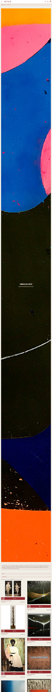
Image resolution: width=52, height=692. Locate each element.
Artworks (9, 4)
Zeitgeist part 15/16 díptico (6, 600)
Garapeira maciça (4, 633)
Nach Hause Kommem (31, 608)
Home (3, 4)
